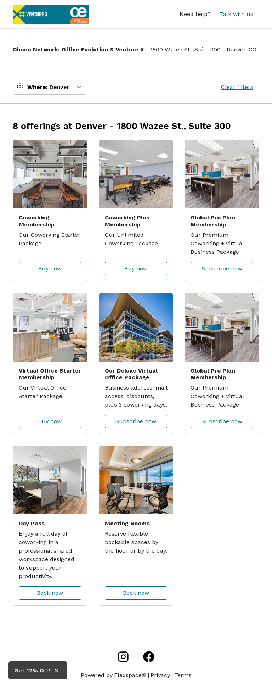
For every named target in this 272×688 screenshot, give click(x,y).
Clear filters (237, 87)
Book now (50, 592)
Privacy (160, 675)
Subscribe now (222, 268)
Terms (183, 675)
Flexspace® (130, 675)
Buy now (50, 268)
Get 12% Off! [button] (32, 670)
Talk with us (236, 14)
